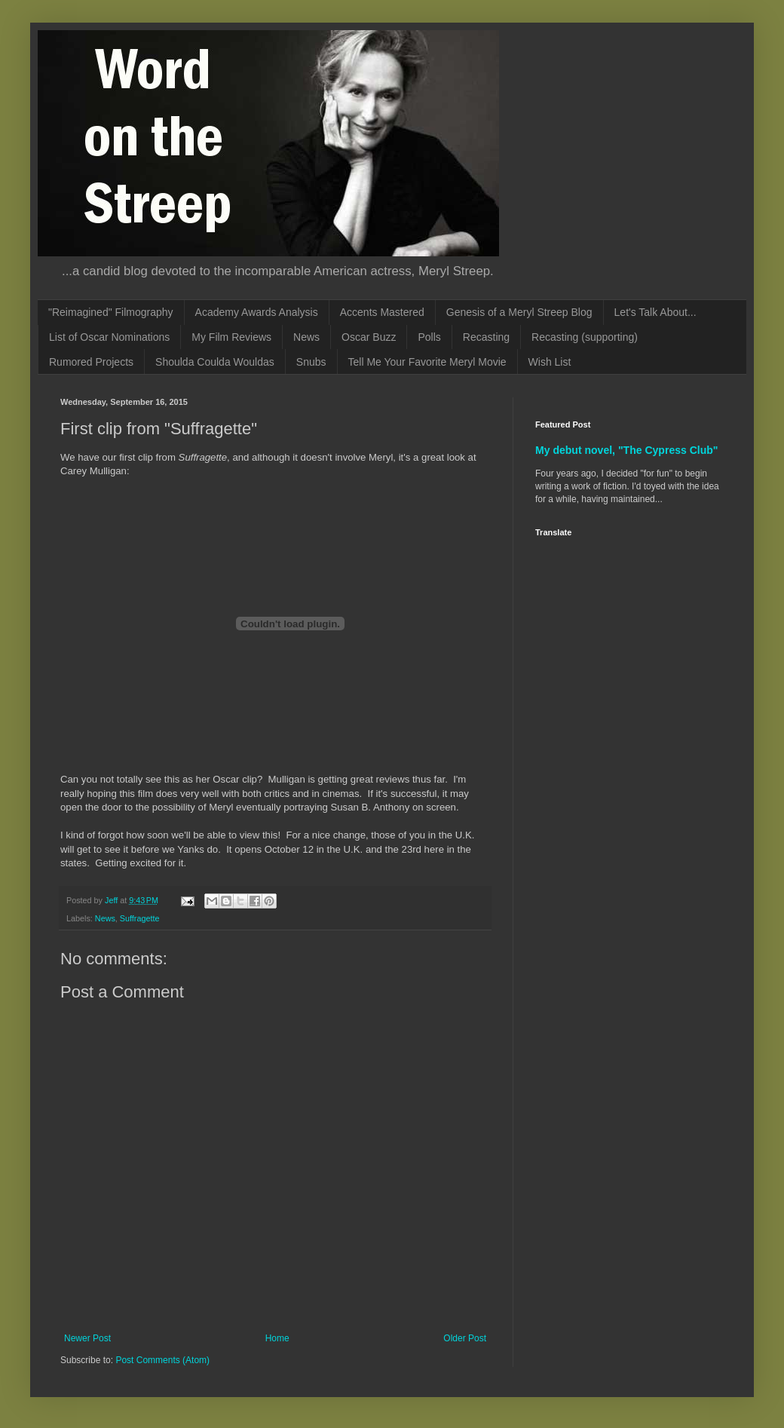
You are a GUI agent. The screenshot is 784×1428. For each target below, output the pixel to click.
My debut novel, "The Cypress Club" (626, 450)
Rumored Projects (91, 362)
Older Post (464, 1338)
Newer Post (87, 1338)
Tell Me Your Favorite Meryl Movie (427, 362)
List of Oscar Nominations (109, 337)
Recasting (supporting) (584, 337)
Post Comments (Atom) (162, 1360)
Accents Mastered (382, 312)
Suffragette (140, 918)
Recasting (486, 337)
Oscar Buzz (368, 337)
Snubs (311, 362)
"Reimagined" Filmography (110, 312)
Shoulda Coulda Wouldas (214, 362)
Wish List (549, 362)
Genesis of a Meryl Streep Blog (519, 312)
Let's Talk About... (655, 312)
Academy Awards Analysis (256, 312)
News (306, 337)
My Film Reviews (231, 337)
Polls (429, 337)
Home (277, 1338)
